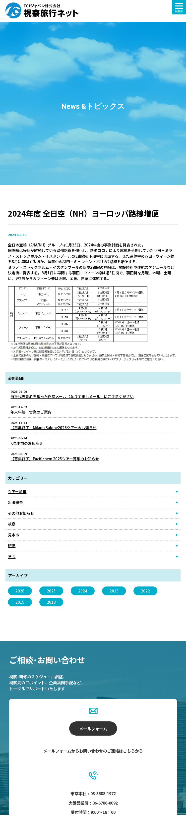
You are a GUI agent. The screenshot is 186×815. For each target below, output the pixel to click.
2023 (114, 590)
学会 (11, 556)
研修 (11, 545)
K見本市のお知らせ (26, 443)
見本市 (13, 534)
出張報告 (15, 502)
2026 (19, 590)
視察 (11, 523)
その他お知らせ (21, 513)
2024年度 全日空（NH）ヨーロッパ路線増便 (42, 10)
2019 (19, 602)
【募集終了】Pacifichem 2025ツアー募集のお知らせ (54, 458)
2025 (51, 590)
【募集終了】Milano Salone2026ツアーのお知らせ (53, 427)
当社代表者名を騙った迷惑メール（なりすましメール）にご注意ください (72, 396)
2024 (82, 590)
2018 (51, 602)
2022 (145, 590)
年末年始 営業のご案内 (31, 411)
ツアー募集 (17, 491)
